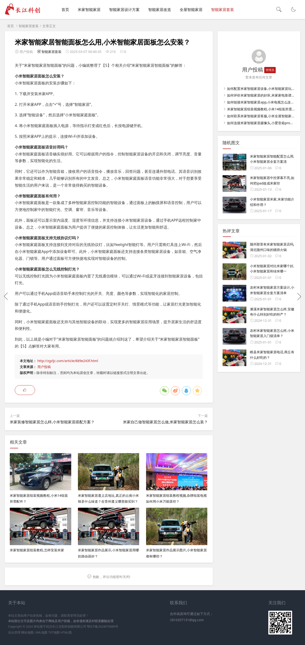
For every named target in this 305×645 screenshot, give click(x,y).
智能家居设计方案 (124, 9)
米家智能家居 (89, 9)
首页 (65, 9)
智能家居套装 (222, 9)
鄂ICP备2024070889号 (102, 627)
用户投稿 (44, 366)
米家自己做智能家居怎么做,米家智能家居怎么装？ (165, 422)
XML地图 (41, 632)
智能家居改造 (159, 9)
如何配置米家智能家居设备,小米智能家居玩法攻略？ (265, 88)
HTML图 (65, 632)
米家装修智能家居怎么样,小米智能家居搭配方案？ (52, 422)
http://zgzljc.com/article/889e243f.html (67, 360)
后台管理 (14, 632)
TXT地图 (54, 632)
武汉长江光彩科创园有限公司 (66, 627)
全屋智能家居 (191, 9)
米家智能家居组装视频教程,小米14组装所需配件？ (264, 109)
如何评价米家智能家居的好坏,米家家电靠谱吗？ (262, 95)
